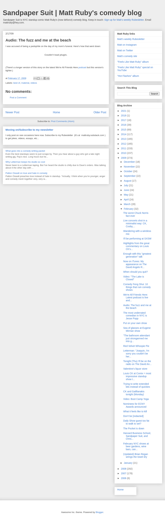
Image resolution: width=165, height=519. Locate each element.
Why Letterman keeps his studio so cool (25, 162)
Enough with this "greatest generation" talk (137, 255)
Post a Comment (18, 97)
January (128, 463)
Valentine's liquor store (135, 368)
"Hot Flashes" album (128, 76)
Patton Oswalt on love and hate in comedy (26, 173)
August (128, 180)
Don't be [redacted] (133, 416)
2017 (124, 120)
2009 (124, 157)
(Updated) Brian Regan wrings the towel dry (135, 455)
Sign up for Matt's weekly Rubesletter (124, 19)
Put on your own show (135, 323)
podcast (82, 67)
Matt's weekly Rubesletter (131, 39)
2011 (124, 148)
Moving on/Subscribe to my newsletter (29, 129)
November (129, 166)
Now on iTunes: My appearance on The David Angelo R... (135, 264)
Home (56, 112)
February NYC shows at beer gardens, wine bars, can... (136, 446)
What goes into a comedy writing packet (25, 151)
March (127, 204)
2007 (124, 473)
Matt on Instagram (127, 44)
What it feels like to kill (135, 411)
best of (16, 83)
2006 (124, 478)
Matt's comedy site (127, 56)
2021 (124, 110)
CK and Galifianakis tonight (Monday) (133, 393)
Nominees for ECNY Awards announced (134, 405)
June (127, 190)
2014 (124, 134)
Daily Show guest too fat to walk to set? (136, 422)
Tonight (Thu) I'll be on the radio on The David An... (137, 362)
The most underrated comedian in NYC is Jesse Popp (135, 315)
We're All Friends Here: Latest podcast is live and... (135, 297)
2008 (124, 468)
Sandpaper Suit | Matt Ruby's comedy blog (72, 13)
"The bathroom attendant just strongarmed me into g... (136, 338)
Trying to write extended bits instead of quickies (136, 385)
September (130, 176)
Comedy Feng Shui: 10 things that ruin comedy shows (137, 287)
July (126, 185)
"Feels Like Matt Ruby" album (133, 61)
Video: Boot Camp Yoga (136, 399)
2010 (124, 153)
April (126, 199)
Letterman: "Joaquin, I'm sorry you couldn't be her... (136, 353)
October (128, 171)
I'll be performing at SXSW (137, 238)
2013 (124, 139)
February (129, 208)
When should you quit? (135, 271)
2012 (124, 143)
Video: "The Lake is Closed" (133, 278)
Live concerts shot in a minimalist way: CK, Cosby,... (135, 223)
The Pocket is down (133, 428)
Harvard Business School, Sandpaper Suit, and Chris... (137, 436)
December (129, 161)
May (126, 194)
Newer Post (12, 112)
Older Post (100, 112)
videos (33, 83)
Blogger (99, 512)
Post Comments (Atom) (62, 121)
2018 (124, 115)
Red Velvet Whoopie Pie (136, 346)
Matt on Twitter (125, 50)
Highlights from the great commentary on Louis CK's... (136, 246)
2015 (124, 129)
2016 (124, 124)
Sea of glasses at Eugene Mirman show (137, 329)
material (25, 83)
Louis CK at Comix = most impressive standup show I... (137, 376)
